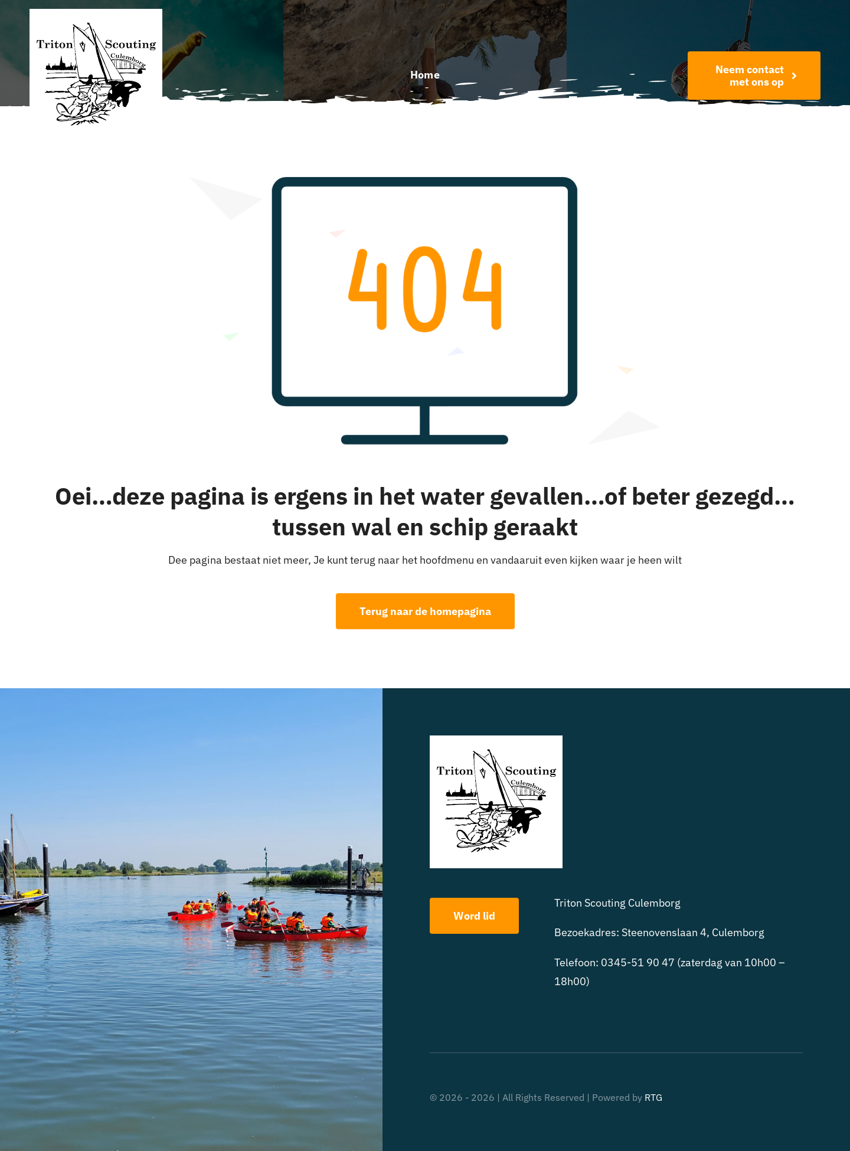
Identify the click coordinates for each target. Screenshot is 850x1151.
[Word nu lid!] (754, 75)
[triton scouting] (96, 14)
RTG (653, 1097)
